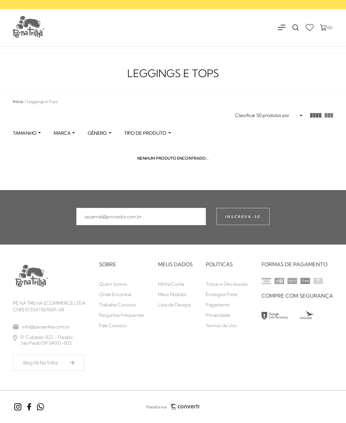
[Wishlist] (309, 27)
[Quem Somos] (121, 284)
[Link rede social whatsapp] (40, 407)
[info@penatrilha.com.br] (49, 327)
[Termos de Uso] (227, 325)
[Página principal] (22, 27)
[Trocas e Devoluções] (227, 284)
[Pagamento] (227, 305)
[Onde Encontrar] (121, 294)
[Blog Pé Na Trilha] (48, 363)
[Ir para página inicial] (18, 101)
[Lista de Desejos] (175, 305)
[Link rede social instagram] (18, 407)
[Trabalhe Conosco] (121, 305)
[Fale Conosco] (121, 325)
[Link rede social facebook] (29, 407)
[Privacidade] (227, 315)
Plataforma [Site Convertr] (173, 407)
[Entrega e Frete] (227, 294)
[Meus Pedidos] (175, 294)
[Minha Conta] (175, 284)
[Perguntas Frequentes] (121, 315)
